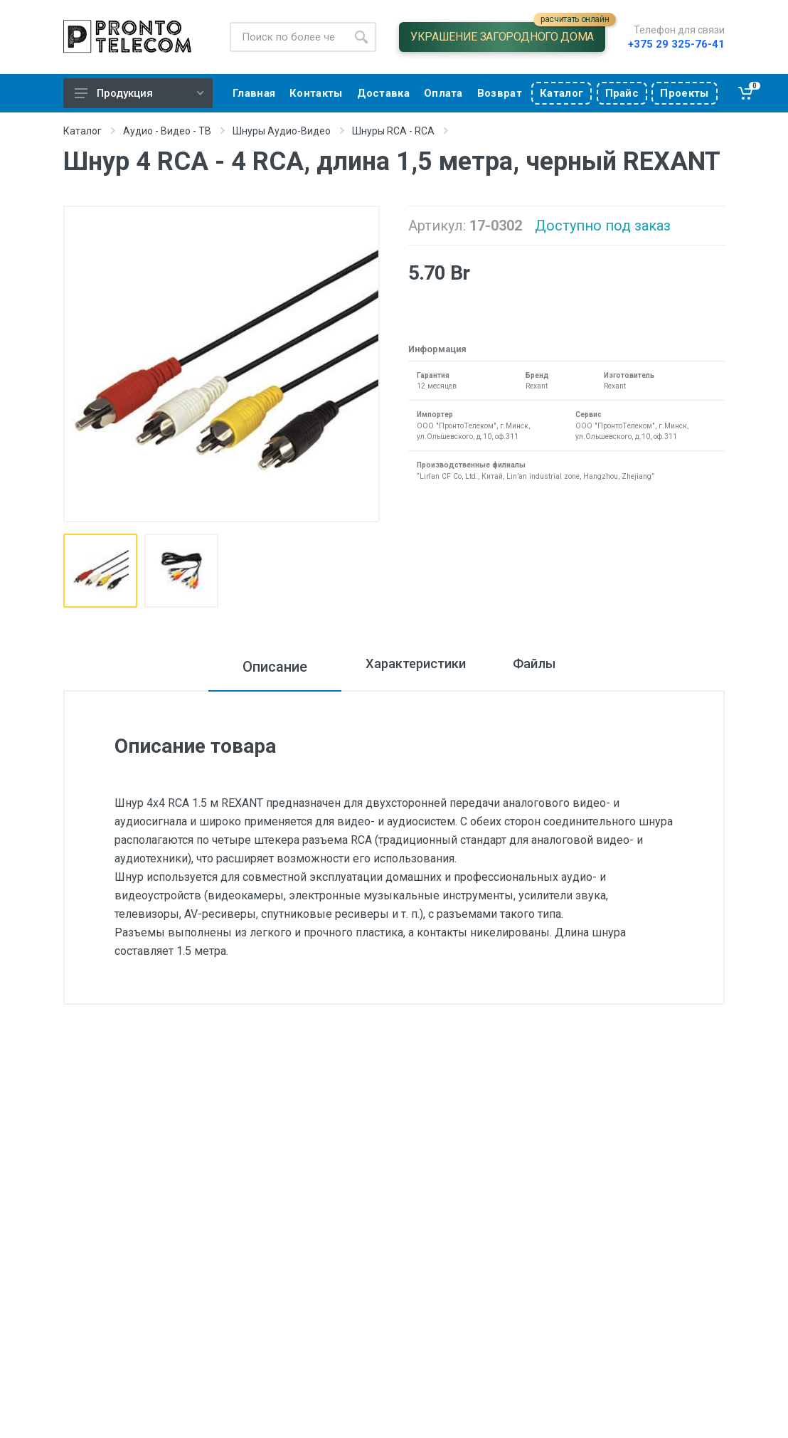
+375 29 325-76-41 (676, 44)
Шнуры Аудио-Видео (282, 131)
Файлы (549, 666)
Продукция (139, 93)
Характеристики (403, 666)
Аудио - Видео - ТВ (167, 131)
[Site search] (288, 37)
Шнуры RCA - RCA (393, 131)
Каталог (82, 131)
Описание (247, 666)
